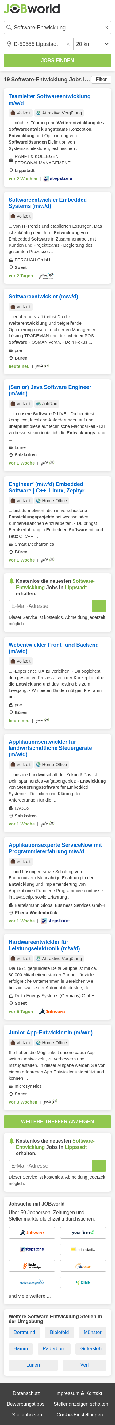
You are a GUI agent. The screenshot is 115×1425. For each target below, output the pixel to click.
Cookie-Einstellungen (79, 1414)
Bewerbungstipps (25, 1404)
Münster (93, 1332)
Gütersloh (91, 1348)
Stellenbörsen (27, 1414)
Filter (101, 79)
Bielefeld (59, 1332)
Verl (84, 1364)
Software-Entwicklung (39, 80)
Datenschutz (26, 1393)
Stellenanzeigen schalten (81, 1404)
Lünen (33, 1364)
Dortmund (24, 1332)
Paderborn (54, 1348)
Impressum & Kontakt (78, 1393)
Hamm (20, 1348)
